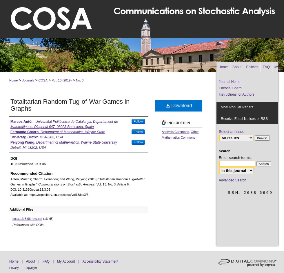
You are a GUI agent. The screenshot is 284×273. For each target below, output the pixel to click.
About (30, 261)
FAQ (46, 261)
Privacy (14, 268)
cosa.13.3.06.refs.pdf (27, 218)
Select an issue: (232, 131)
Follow (138, 121)
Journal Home (230, 82)
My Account (66, 261)
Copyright (30, 268)
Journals (28, 80)
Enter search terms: (235, 157)
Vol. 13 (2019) (62, 80)
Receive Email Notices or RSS (244, 119)
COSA (43, 80)
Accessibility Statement (100, 261)
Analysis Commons (175, 131)
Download (179, 105)
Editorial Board (230, 88)
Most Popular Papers (237, 107)
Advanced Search (232, 180)
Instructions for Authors (236, 94)
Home (13, 80)
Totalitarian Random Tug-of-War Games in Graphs (70, 105)
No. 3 (79, 80)
